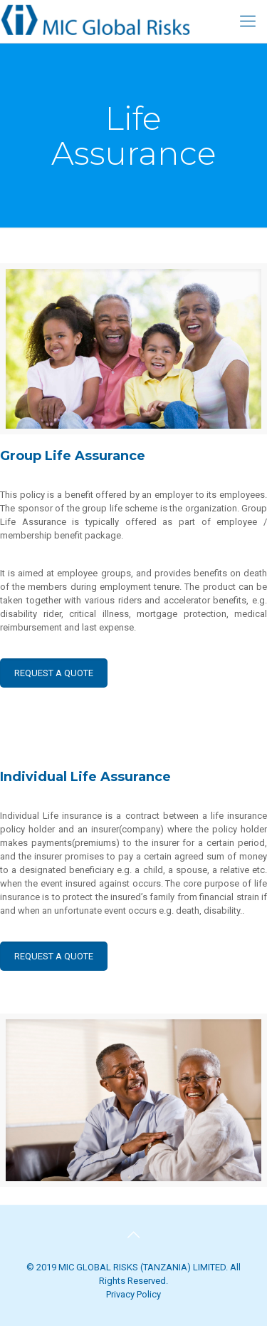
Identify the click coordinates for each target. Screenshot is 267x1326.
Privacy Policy (133, 1294)
